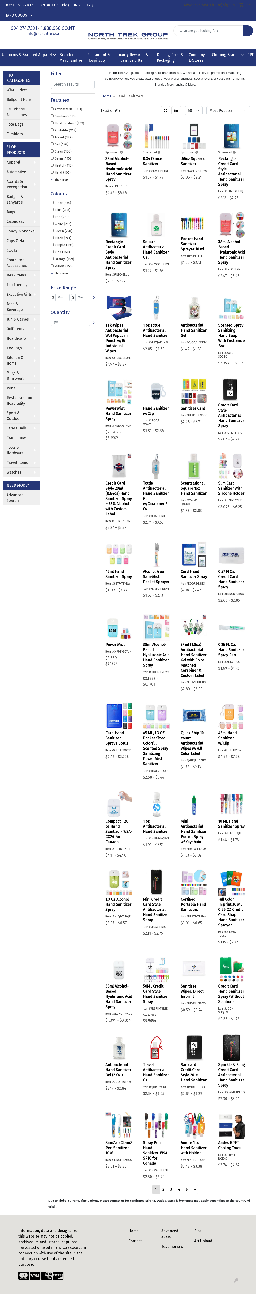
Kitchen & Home (15, 360)
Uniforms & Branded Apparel (27, 54)
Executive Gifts (19, 294)
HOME (9, 5)
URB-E (78, 5)
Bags (11, 212)
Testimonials (172, 1246)
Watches (14, 472)
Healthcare (16, 338)
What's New (17, 90)
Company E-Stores (197, 57)
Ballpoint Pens (19, 99)
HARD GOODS (15, 15)
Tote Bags (15, 124)
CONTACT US (48, 5)
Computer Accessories (17, 263)
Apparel (13, 162)
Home (133, 1231)
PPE (250, 54)
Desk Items (16, 275)
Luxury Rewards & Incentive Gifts (132, 57)
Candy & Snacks (20, 231)
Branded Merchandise (71, 57)
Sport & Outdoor (14, 416)
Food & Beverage (15, 307)
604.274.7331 (24, 28)
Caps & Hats (17, 241)
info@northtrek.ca (42, 33)
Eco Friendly (17, 285)
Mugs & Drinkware (16, 376)
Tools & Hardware (15, 450)
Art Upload (203, 1241)
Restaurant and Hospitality (20, 400)
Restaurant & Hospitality (98, 57)
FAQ (90, 5)
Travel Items (17, 462)
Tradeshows (17, 438)
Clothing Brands (226, 54)
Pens (11, 388)
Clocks (12, 250)
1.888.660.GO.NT (58, 28)
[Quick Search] (208, 30)
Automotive (16, 172)
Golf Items (15, 329)
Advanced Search (15, 498)
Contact (135, 1241)
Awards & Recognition (17, 184)
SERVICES (26, 5)
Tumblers (15, 134)
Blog (65, 5)
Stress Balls (17, 428)
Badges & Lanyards (15, 199)
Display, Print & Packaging (170, 57)
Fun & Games (18, 319)
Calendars (15, 221)
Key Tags (14, 348)
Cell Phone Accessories (17, 112)
